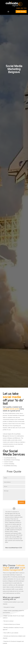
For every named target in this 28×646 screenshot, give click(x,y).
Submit (21, 502)
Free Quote (21, 11)
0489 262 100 (21, 8)
